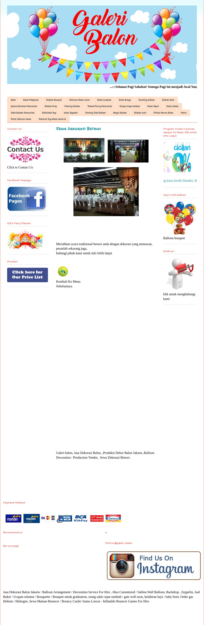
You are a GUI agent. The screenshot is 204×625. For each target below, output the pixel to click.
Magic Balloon (120, 112)
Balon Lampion (104, 100)
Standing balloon (147, 100)
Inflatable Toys (49, 112)
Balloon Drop (51, 106)
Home (13, 100)
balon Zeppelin (71, 112)
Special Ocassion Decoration (24, 106)
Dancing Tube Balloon (95, 112)
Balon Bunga (125, 100)
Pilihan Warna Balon (163, 112)
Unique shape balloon (130, 106)
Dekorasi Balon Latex (79, 100)
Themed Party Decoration (100, 106)
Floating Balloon (72, 106)
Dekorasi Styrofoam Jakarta (52, 119)
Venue (183, 112)
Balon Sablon (172, 106)
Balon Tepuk (153, 106)
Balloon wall (140, 112)
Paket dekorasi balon (21, 119)
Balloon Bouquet (54, 100)
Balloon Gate (168, 100)
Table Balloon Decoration (22, 112)
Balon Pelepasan (31, 100)
